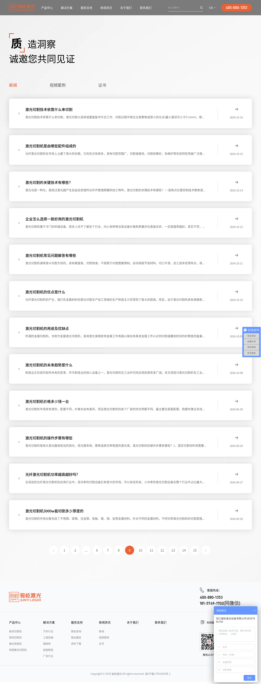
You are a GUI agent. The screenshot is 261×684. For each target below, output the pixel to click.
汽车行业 (48, 633)
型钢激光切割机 (18, 652)
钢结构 (47, 645)
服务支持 (86, 7)
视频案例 (58, 85)
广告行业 (48, 658)
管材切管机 (15, 639)
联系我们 (146, 7)
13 (173, 552)
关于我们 (126, 7)
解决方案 (66, 7)
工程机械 (48, 639)
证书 (102, 85)
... (86, 552)
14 (184, 552)
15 (195, 552)
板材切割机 (15, 633)
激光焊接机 (15, 645)
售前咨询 (76, 633)
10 (140, 552)
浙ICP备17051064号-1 (158, 676)
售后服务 (76, 639)
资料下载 (76, 645)
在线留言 (212, 624)
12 (162, 552)
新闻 (13, 85)
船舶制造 (48, 652)
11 (151, 552)
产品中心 (47, 7)
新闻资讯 (106, 7)
